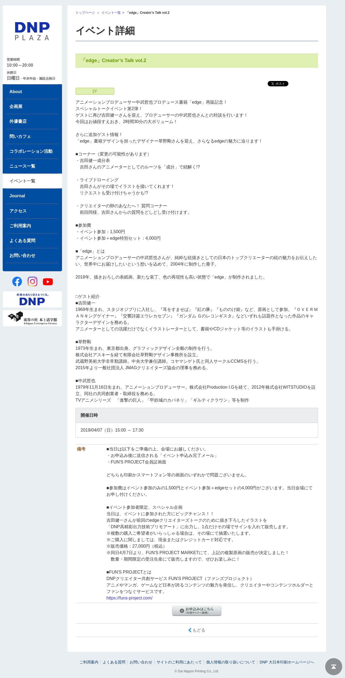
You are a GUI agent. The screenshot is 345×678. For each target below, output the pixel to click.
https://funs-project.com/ (129, 598)
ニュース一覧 (22, 166)
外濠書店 (18, 121)
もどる (198, 630)
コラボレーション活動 (31, 151)
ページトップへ (333, 666)
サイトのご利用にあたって (179, 662)
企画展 (15, 106)
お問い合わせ (22, 255)
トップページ (85, 13)
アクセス (18, 211)
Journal (17, 196)
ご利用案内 (20, 225)
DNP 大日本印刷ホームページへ (287, 662)
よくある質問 (22, 240)
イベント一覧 (22, 181)
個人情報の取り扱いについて (230, 662)
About (15, 91)
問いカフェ (20, 136)
